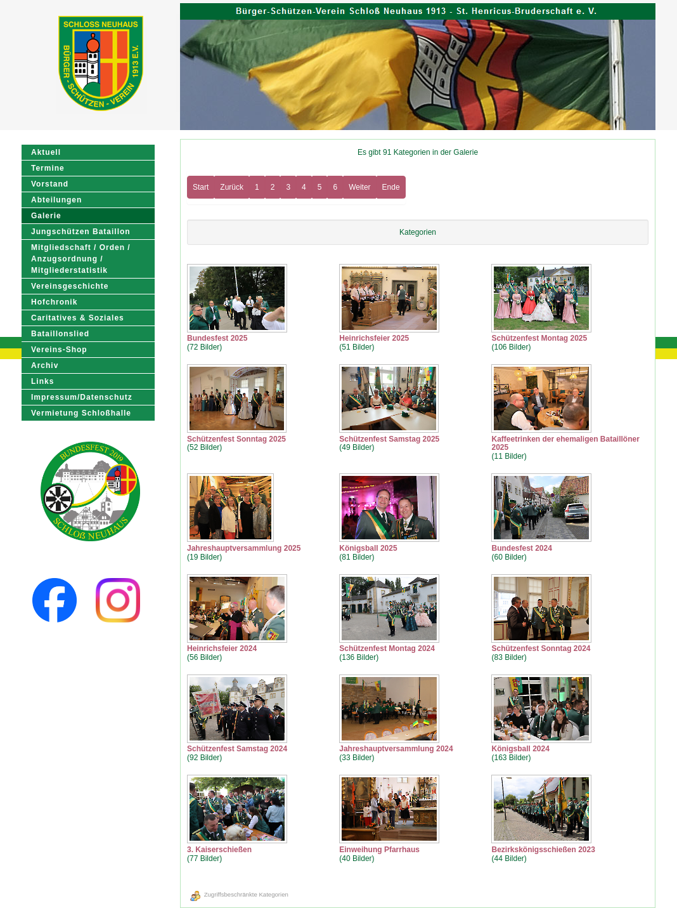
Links (42, 381)
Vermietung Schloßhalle (81, 413)
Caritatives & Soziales (77, 317)
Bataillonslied (60, 333)
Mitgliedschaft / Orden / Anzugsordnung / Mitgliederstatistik (81, 259)
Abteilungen (56, 199)
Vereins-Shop (59, 349)
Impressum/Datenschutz (81, 397)
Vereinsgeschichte (69, 286)
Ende (391, 187)
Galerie (46, 215)
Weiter (359, 187)
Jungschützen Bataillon (81, 231)
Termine (48, 168)
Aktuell (46, 152)
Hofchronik (54, 302)
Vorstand (49, 184)
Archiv (44, 365)
